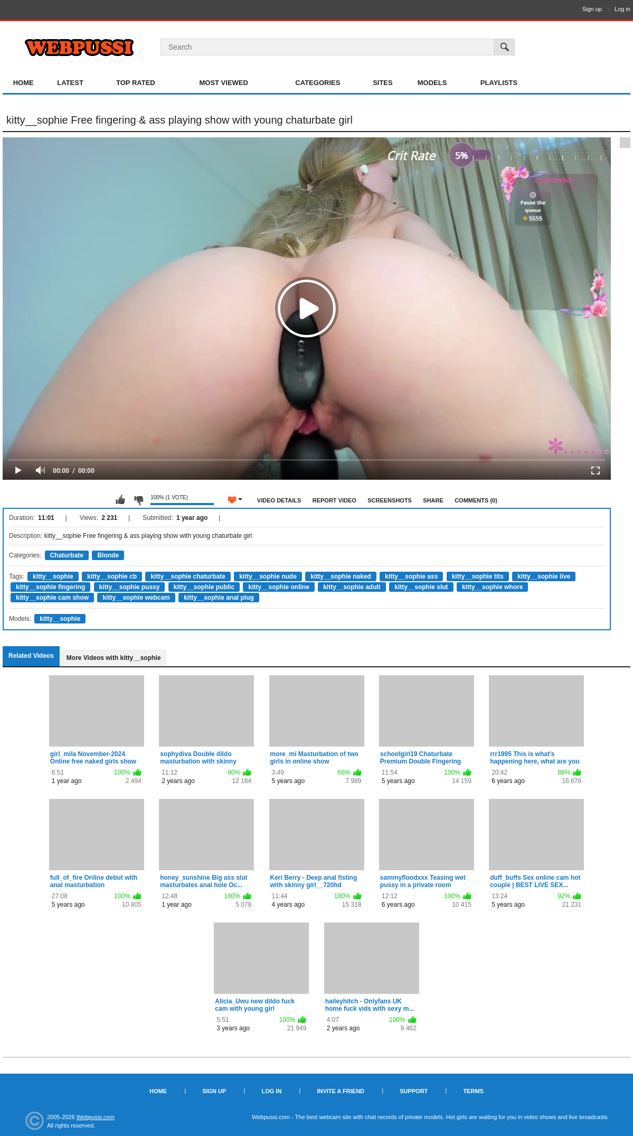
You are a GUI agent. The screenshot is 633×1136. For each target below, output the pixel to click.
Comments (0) (476, 500)
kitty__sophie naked (340, 576)
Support (414, 1091)
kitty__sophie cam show (52, 597)
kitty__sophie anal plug (219, 597)
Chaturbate (66, 555)
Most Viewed (223, 83)
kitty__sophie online (278, 587)
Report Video (334, 500)
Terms (473, 1091)
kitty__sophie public (204, 587)
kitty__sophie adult (352, 587)
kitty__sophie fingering (50, 587)
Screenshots (389, 500)
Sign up (592, 9)
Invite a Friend (340, 1091)
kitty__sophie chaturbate (187, 576)
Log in (622, 9)
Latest (70, 83)
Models (432, 83)
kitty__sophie (53, 576)
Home (23, 83)
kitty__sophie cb (112, 576)
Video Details (279, 500)
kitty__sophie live (543, 576)
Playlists (498, 83)
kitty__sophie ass (411, 576)
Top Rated (135, 83)
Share (433, 500)
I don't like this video (138, 500)
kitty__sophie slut (421, 587)
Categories (317, 83)
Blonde (108, 555)
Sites (383, 83)
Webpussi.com (96, 1117)
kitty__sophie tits (478, 576)
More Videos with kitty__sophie (114, 658)
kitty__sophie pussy (129, 587)
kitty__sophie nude (268, 576)
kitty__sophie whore (492, 587)
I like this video (120, 500)
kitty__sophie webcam (135, 597)
